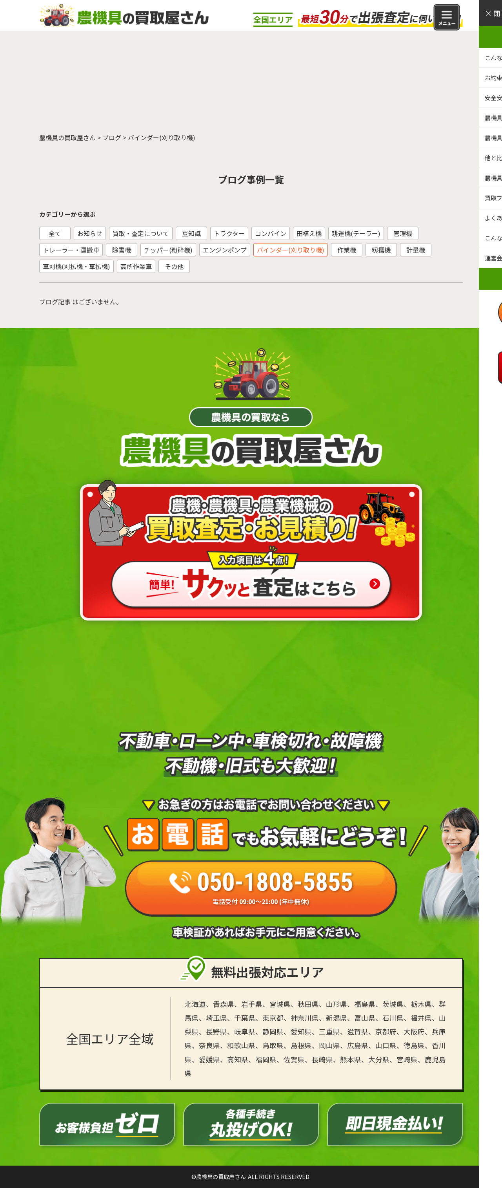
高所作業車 (136, 266)
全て (55, 233)
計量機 (415, 249)
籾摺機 (381, 249)
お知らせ (89, 233)
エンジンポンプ (225, 249)
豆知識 (191, 233)
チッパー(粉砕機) (168, 249)
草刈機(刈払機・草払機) (76, 266)
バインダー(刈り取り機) (290, 249)
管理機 (402, 233)
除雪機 (121, 249)
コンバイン (270, 233)
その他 (174, 266)
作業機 (346, 249)
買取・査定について (141, 233)
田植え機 (309, 233)
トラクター (229, 233)
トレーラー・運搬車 (71, 249)
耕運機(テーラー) (356, 233)
